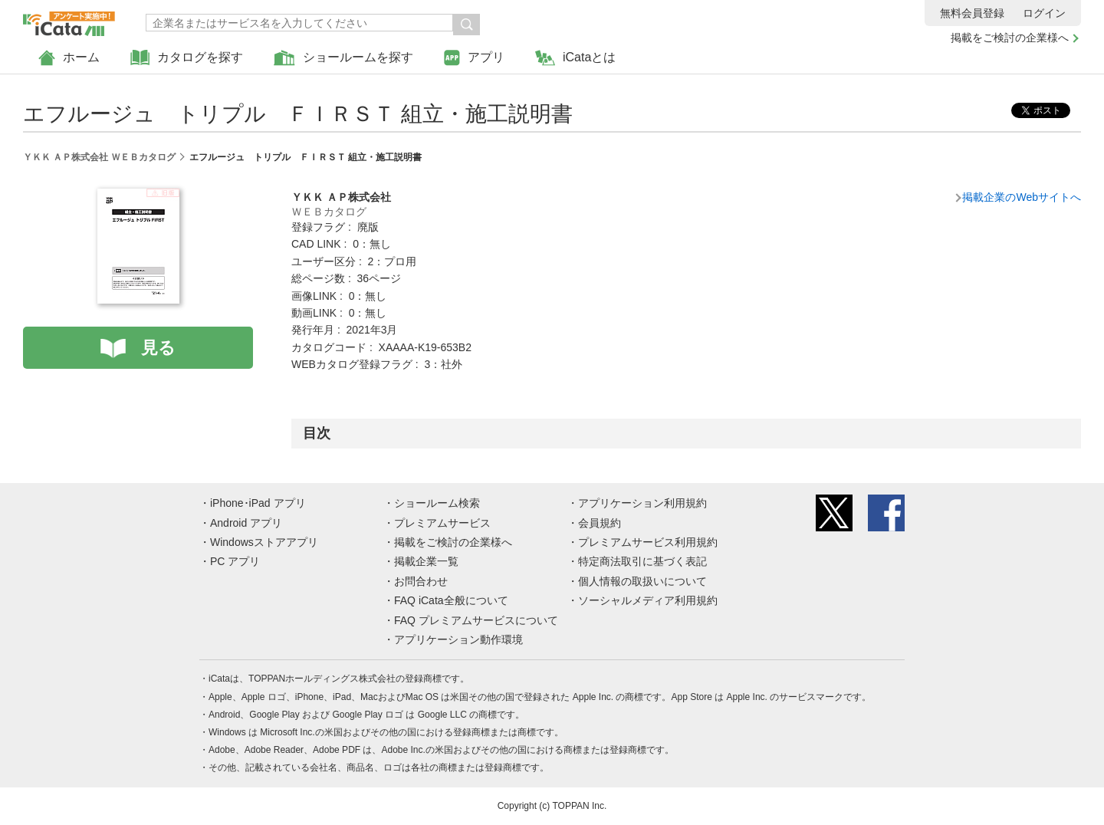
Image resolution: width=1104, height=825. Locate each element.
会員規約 (599, 523)
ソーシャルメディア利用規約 (648, 600)
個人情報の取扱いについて (642, 581)
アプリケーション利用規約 (642, 503)
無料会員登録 (972, 13)
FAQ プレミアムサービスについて (476, 620)
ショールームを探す (343, 58)
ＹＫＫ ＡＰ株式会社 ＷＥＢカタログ (99, 157)
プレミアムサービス (442, 523)
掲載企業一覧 (426, 561)
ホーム (69, 58)
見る (158, 347)
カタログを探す (186, 58)
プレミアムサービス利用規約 (648, 542)
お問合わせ (421, 581)
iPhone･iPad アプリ (258, 503)
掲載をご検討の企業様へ (1010, 37)
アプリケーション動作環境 (458, 639)
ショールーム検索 (437, 503)
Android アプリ (246, 523)
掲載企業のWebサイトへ (1021, 197)
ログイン (1044, 13)
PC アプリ (235, 561)
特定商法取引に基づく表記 (642, 561)
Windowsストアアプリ (264, 542)
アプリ (474, 58)
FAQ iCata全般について (451, 600)
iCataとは (575, 58)
